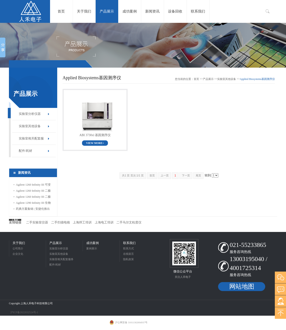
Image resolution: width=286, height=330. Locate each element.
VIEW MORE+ (95, 143)
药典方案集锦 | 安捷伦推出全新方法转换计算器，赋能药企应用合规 (33, 209)
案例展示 (91, 248)
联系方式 (128, 248)
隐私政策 (128, 259)
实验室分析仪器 (30, 114)
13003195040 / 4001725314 (248, 263)
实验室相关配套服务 (31, 141)
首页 (196, 79)
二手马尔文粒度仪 (128, 222)
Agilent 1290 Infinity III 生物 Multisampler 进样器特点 (33, 203)
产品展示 (208, 79)
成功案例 (92, 243)
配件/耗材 (25, 150)
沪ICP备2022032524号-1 (24, 312)
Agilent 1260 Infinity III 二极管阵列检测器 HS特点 (33, 197)
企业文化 (18, 253)
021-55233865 (248, 244)
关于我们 (19, 243)
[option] (143, 45)
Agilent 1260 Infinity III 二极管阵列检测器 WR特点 (33, 191)
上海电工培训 (104, 222)
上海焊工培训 (82, 222)
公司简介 (18, 248)
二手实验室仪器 (37, 222)
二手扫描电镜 (60, 222)
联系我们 (129, 243)
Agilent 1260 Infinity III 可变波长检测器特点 (33, 185)
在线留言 (128, 253)
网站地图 (241, 286)
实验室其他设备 (30, 126)
